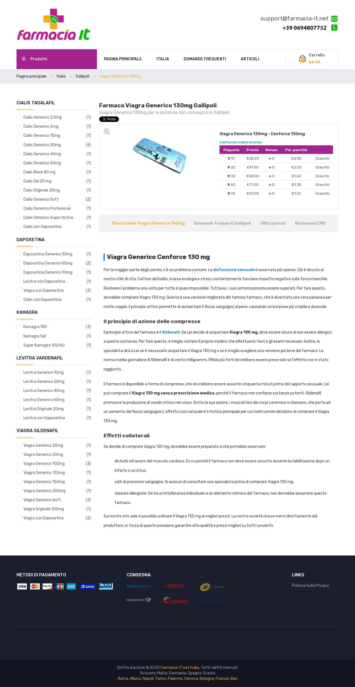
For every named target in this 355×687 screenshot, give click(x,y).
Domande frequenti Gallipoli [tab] (222, 223)
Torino (160, 678)
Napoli (148, 678)
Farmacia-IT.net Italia (180, 667)
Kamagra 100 (35, 327)
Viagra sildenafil (37, 430)
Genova (191, 678)
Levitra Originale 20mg (43, 409)
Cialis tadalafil (36, 102)
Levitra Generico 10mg (43, 372)
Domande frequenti (205, 59)
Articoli (250, 59)
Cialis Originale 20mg (41, 190)
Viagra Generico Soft (42, 500)
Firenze (222, 678)
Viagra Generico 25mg (43, 445)
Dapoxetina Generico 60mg (47, 263)
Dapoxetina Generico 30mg (47, 254)
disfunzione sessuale (233, 270)
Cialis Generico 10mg (41, 135)
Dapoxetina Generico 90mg (47, 272)
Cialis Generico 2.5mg (42, 117)
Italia (162, 59)
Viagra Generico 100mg (44, 463)
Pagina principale (123, 59)
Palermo (175, 678)
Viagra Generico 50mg (43, 454)
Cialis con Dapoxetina (42, 226)
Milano (135, 678)
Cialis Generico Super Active (48, 217)
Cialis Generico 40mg (42, 154)
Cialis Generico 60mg (42, 163)
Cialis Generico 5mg (40, 126)
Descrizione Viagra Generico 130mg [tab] (148, 223)
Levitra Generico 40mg (43, 390)
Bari (234, 678)
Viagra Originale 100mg (43, 509)
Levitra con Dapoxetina (44, 281)
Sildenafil (171, 332)
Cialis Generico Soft (41, 199)
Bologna (207, 678)
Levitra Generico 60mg (43, 399)
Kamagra (27, 312)
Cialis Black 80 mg (39, 172)
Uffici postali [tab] (273, 223)
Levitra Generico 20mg (43, 381)
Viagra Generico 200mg (44, 491)
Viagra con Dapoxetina (43, 290)
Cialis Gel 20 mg (37, 181)
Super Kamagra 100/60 (44, 345)
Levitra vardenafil (40, 358)
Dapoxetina (31, 239)
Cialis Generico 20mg (42, 145)
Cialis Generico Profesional (47, 208)
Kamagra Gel (34, 336)
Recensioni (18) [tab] (310, 223)
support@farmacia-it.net (299, 19)
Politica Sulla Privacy (310, 585)
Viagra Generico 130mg (44, 472)
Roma (123, 678)
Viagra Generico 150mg (44, 481)
